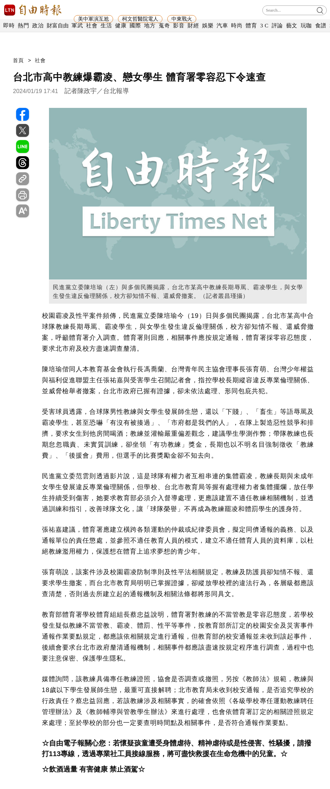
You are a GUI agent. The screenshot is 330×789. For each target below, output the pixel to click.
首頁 (18, 60)
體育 (251, 26)
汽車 (222, 26)
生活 (106, 26)
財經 (193, 26)
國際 (135, 26)
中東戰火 (181, 19)
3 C (264, 26)
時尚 (236, 26)
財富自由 (57, 26)
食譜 (320, 26)
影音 (178, 26)
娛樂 (207, 26)
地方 (149, 26)
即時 (9, 26)
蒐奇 (164, 26)
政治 (38, 26)
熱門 (23, 26)
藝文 (291, 26)
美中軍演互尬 (93, 19)
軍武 (77, 26)
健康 (120, 26)
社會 (91, 26)
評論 (277, 26)
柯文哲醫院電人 (140, 19)
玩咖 (306, 26)
